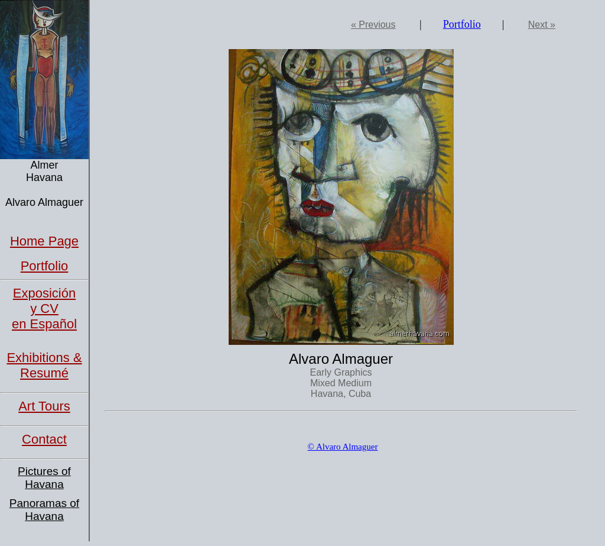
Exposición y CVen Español (44, 308)
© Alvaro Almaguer (343, 446)
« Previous (373, 25)
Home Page (44, 241)
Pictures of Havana (44, 477)
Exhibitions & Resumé (44, 365)
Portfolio (45, 266)
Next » (541, 25)
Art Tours (44, 406)
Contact (44, 439)
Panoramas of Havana (44, 509)
